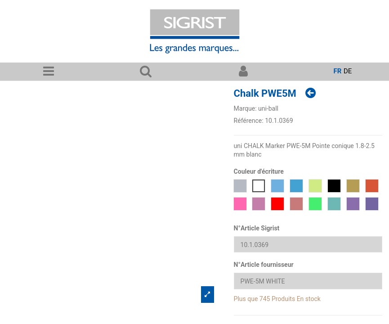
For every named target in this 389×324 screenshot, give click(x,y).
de (348, 71)
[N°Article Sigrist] (308, 244)
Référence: (249, 120)
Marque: (245, 108)
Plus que (246, 298)
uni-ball (268, 108)
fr (337, 71)
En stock (309, 298)
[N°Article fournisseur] (308, 281)
